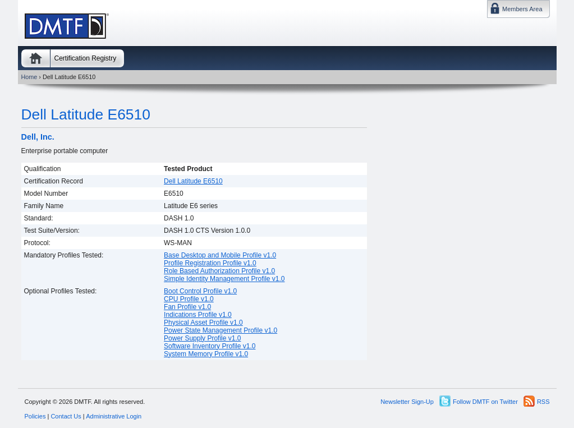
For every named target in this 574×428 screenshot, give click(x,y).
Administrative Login (113, 416)
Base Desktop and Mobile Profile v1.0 (220, 255)
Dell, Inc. (37, 136)
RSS (543, 401)
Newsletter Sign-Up (407, 401)
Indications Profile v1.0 (198, 315)
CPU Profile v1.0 (189, 299)
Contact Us (65, 416)
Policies (35, 416)
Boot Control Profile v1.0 (200, 291)
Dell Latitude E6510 (85, 114)
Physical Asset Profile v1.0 (203, 322)
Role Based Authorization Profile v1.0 (219, 271)
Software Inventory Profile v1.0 (209, 346)
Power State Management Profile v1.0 (220, 330)
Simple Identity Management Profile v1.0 (224, 279)
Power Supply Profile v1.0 (202, 338)
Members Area (522, 9)
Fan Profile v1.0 (187, 307)
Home (35, 58)
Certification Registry (85, 58)
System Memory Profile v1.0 (206, 354)
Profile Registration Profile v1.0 (210, 263)
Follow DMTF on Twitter (485, 401)
